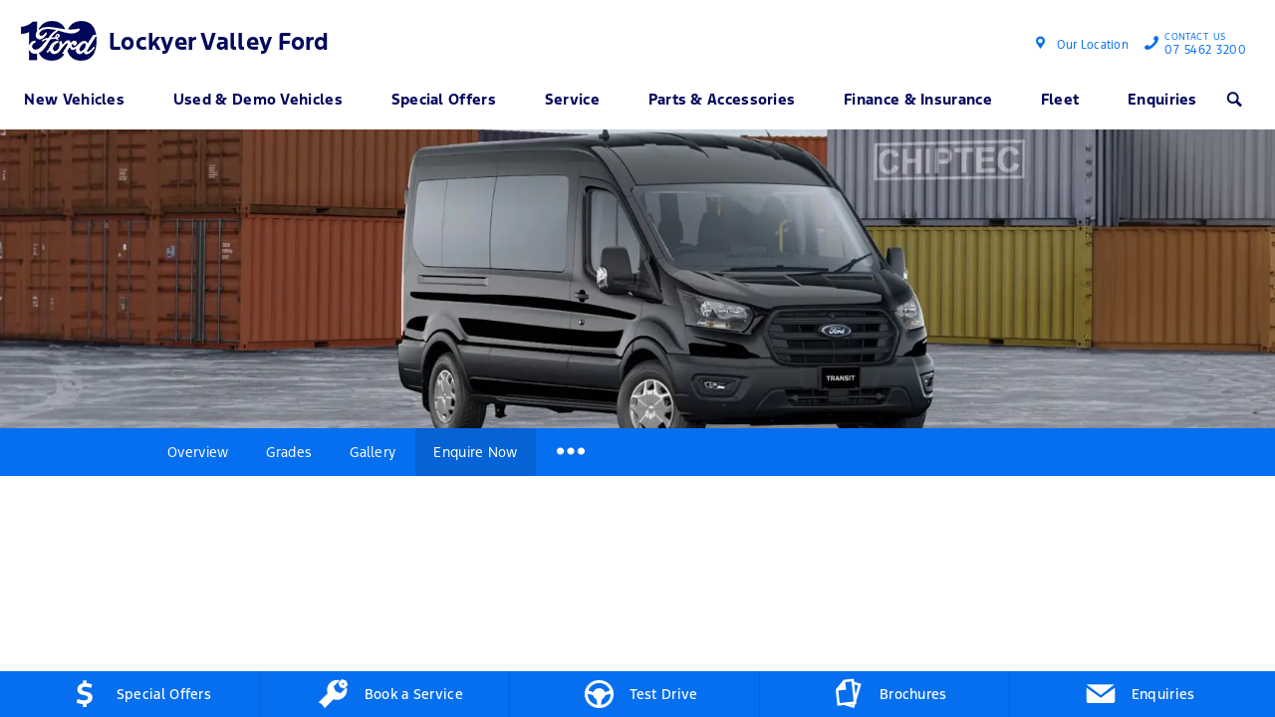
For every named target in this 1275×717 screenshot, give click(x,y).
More (569, 452)
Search (1228, 99)
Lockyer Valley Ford (219, 42)
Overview (197, 452)
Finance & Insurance (918, 99)
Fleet (1060, 99)
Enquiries (1162, 99)
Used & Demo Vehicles (258, 99)
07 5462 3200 (1200, 46)
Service (572, 99)
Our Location (1093, 45)
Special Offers (443, 99)
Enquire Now (475, 452)
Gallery (372, 452)
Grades (289, 452)
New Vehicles (74, 99)
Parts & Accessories (722, 99)
